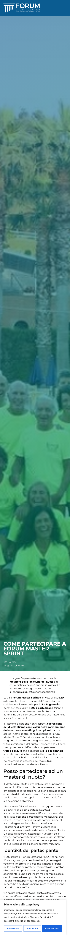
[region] (33, 917)
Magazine (9, 665)
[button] (64, 8)
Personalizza (13, 928)
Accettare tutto (52, 928)
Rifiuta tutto (32, 928)
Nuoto (20, 665)
